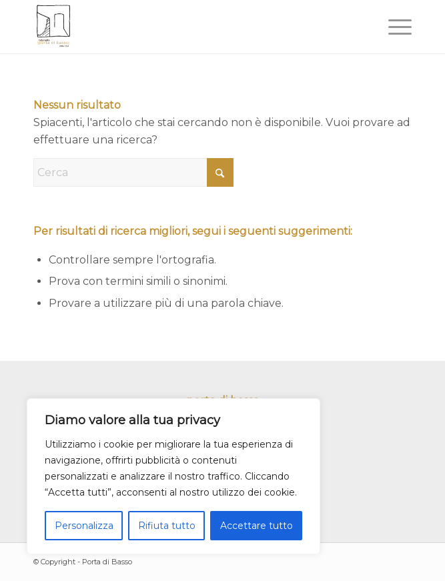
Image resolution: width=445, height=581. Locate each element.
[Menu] (393, 26)
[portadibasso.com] (184, 26)
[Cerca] (133, 172)
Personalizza (84, 526)
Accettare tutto (256, 526)
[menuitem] (393, 26)
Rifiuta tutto (166, 526)
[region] (173, 476)
